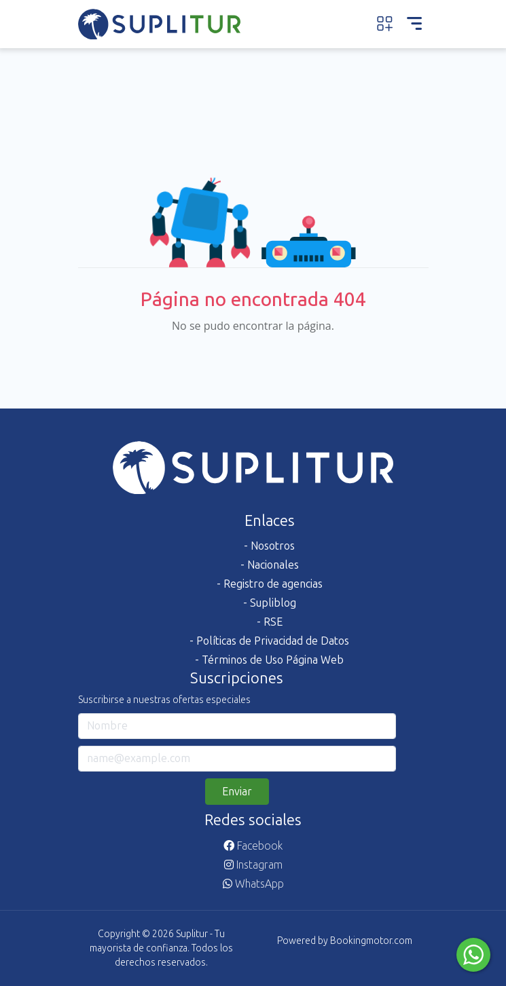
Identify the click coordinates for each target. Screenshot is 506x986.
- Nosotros (269, 545)
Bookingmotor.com (371, 941)
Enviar (237, 791)
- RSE (270, 621)
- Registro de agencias (270, 583)
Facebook (253, 845)
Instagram (253, 864)
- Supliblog (269, 602)
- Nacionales (269, 564)
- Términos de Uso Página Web (269, 659)
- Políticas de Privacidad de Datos (269, 640)
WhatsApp (253, 883)
